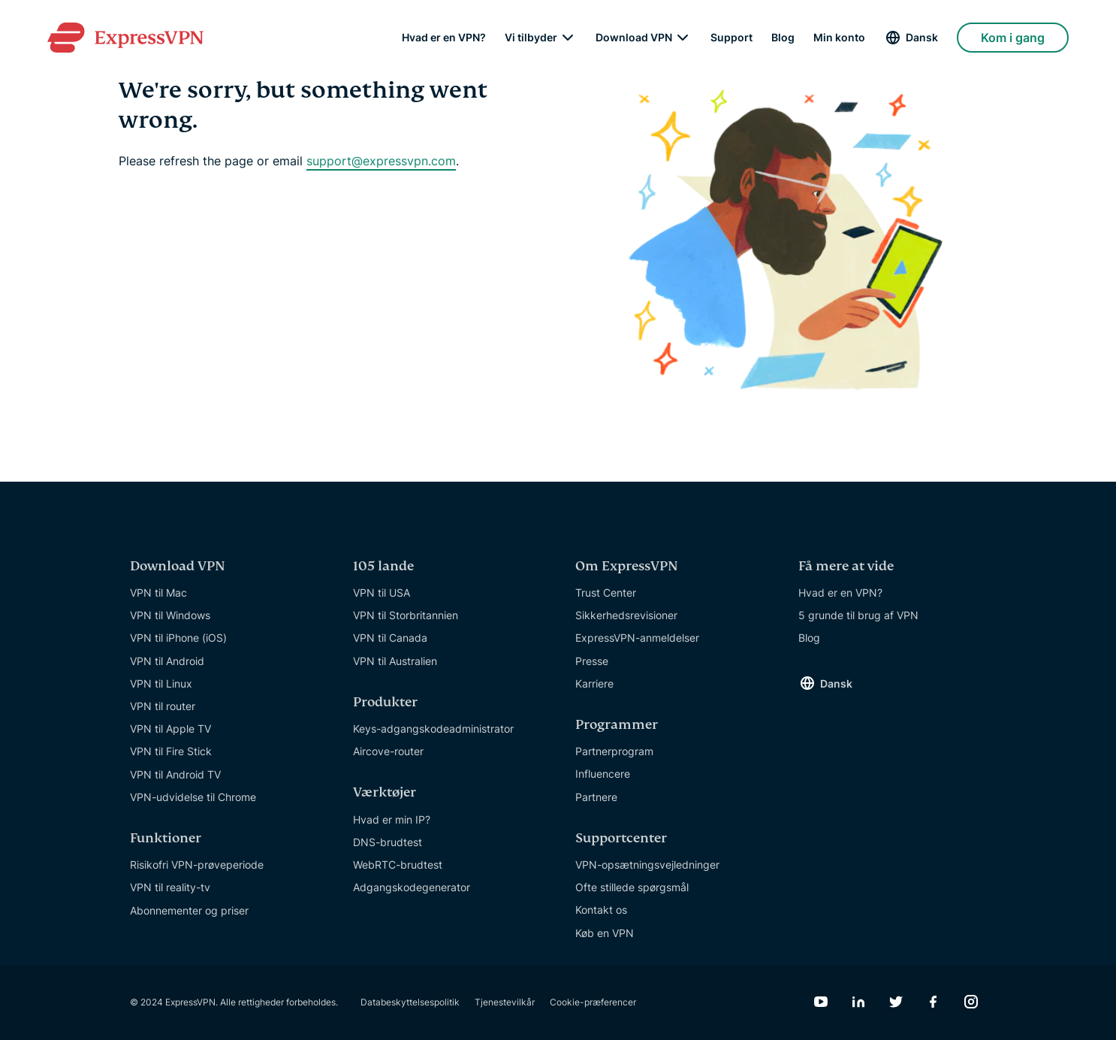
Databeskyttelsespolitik (410, 1002)
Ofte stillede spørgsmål (632, 887)
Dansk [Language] (922, 37)
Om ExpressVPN (626, 566)
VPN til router (162, 706)
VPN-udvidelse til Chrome (193, 797)
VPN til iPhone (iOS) (178, 637)
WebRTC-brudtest (397, 864)
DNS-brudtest (387, 842)
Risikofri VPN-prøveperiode (197, 864)
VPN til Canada (390, 637)
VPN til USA (381, 592)
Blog (783, 37)
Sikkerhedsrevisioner (626, 615)
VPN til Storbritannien (405, 615)
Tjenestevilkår (505, 1002)
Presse (591, 661)
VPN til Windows (170, 615)
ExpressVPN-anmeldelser (637, 637)
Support (731, 37)
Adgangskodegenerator (411, 887)
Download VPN (634, 37)
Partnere (596, 797)
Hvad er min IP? (391, 819)
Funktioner (165, 838)
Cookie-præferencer (593, 1002)
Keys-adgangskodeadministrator (433, 728)
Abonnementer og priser (189, 910)
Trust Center (605, 592)
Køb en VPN (604, 933)
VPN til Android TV (175, 774)
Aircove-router (388, 751)
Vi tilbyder (531, 37)
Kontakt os (601, 909)
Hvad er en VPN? (444, 37)
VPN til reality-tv (170, 887)
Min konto (839, 37)
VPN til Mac (158, 592)
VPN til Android (167, 661)
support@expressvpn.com (381, 160)
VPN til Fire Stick (171, 751)
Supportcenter (621, 838)
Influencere (602, 773)
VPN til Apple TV (170, 728)
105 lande (383, 566)
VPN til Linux (161, 683)
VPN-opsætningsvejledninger (647, 864)
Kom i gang (1013, 37)
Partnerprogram (614, 751)
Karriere (594, 683)
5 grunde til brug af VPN (858, 615)
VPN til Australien (395, 661)
